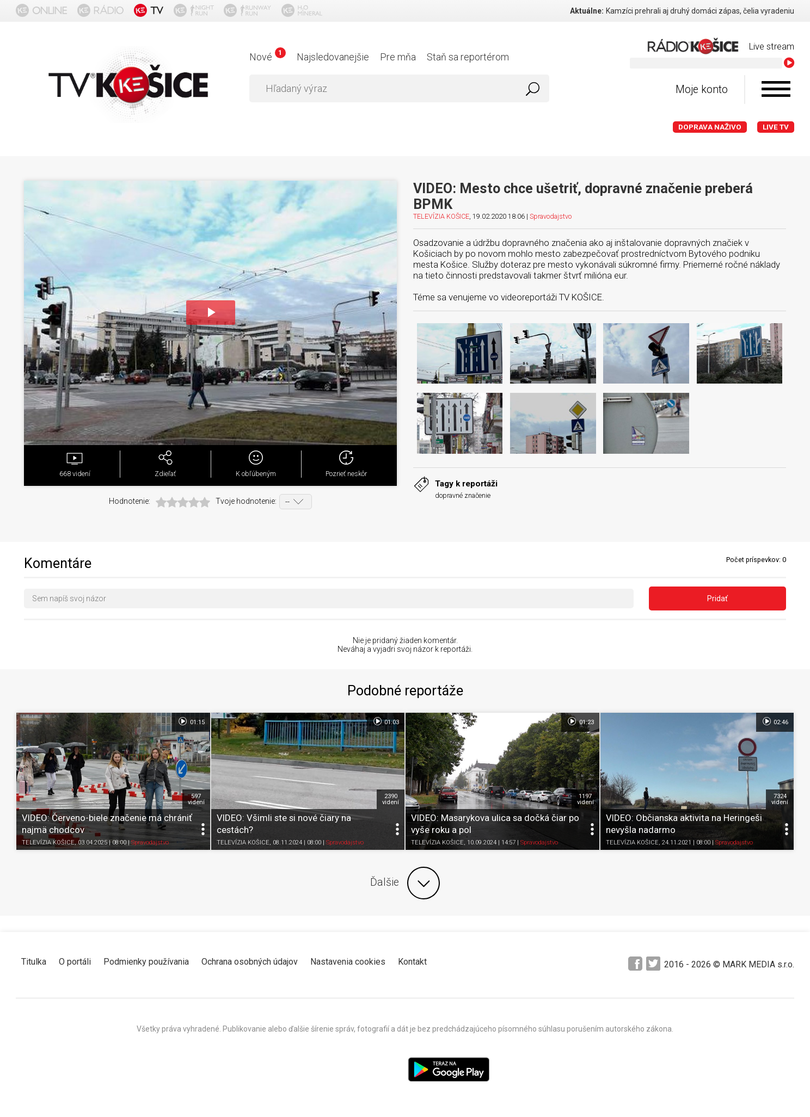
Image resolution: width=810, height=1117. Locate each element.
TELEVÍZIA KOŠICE (441, 216)
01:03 (385, 721)
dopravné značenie (462, 495)
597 (196, 799)
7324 (779, 799)
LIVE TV (776, 127)
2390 (390, 799)
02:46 (775, 721)
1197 (585, 799)
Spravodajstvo (551, 216)
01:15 (190, 721)
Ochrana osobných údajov (249, 961)
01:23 (580, 721)
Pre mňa (398, 57)
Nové (267, 57)
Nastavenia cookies (347, 961)
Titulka (33, 961)
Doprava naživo (709, 127)
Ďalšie (405, 883)
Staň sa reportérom (468, 57)
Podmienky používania (146, 961)
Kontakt (412, 961)
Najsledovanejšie (333, 57)
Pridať (717, 598)
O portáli (75, 961)
